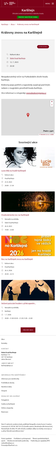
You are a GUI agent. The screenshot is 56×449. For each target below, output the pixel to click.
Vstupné (4, 391)
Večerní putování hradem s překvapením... (18, 303)
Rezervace (4, 412)
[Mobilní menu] (50, 3)
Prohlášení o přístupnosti (22, 438)
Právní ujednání (6, 438)
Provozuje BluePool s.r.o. (9, 445)
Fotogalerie (5, 400)
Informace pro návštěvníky (10, 379)
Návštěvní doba (6, 387)
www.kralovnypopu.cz (36, 93)
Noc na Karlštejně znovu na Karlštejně (17, 259)
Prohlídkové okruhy (7, 383)
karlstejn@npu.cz (7, 366)
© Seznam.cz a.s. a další (46, 134)
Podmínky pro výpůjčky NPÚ (40, 441)
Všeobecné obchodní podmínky (18, 441)
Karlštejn (28, 10)
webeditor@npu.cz (7, 443)
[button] (28, 115)
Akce (3, 339)
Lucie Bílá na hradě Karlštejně (13, 170)
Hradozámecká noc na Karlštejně (15, 215)
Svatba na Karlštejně (8, 404)
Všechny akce (28, 330)
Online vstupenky (7, 408)
